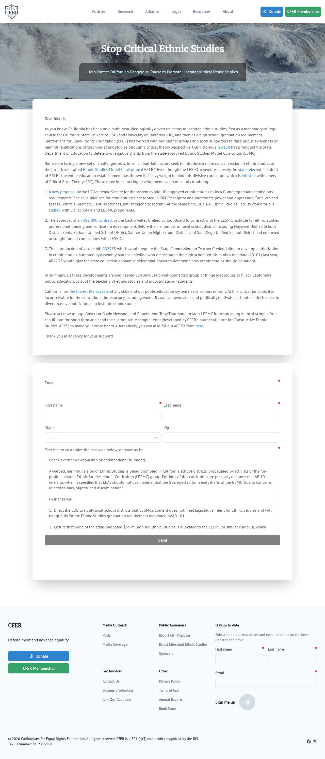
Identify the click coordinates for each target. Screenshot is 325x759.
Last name (172, 405)
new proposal (64, 191)
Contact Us (111, 681)
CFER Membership (303, 11)
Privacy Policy (169, 681)
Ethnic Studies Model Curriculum (111, 169)
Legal (176, 11)
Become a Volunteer (118, 690)
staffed (55, 210)
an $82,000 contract (94, 220)
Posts (107, 635)
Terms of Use (168, 690)
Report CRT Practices (174, 635)
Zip (166, 427)
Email (50, 382)
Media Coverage (115, 644)
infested (249, 175)
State (49, 427)
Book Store (167, 708)
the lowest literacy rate (89, 291)
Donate (272, 11)
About (228, 11)
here (199, 325)
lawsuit (223, 147)
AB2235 (109, 248)
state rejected (249, 169)
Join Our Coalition (117, 699)
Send (162, 540)
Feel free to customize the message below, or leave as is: (94, 449)
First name (54, 405)
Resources (201, 11)
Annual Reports (171, 699)
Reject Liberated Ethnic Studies (183, 644)
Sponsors (166, 653)
